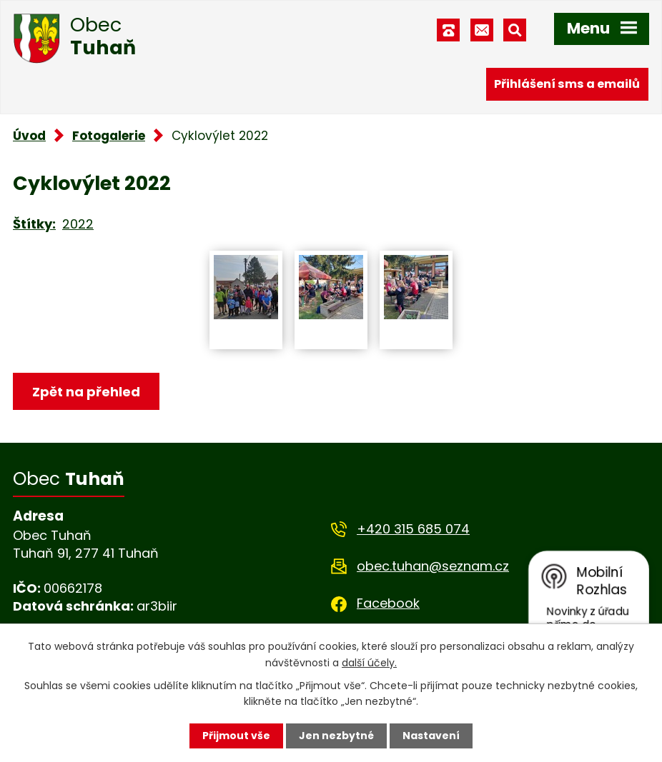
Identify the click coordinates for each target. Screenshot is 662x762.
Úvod (29, 135)
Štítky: (34, 224)
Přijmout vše (236, 735)
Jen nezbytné (336, 735)
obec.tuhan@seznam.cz (433, 566)
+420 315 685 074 (413, 529)
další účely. (369, 662)
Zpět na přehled (86, 392)
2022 (78, 224)
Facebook (388, 603)
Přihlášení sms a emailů (567, 84)
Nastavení (431, 735)
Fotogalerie (108, 135)
